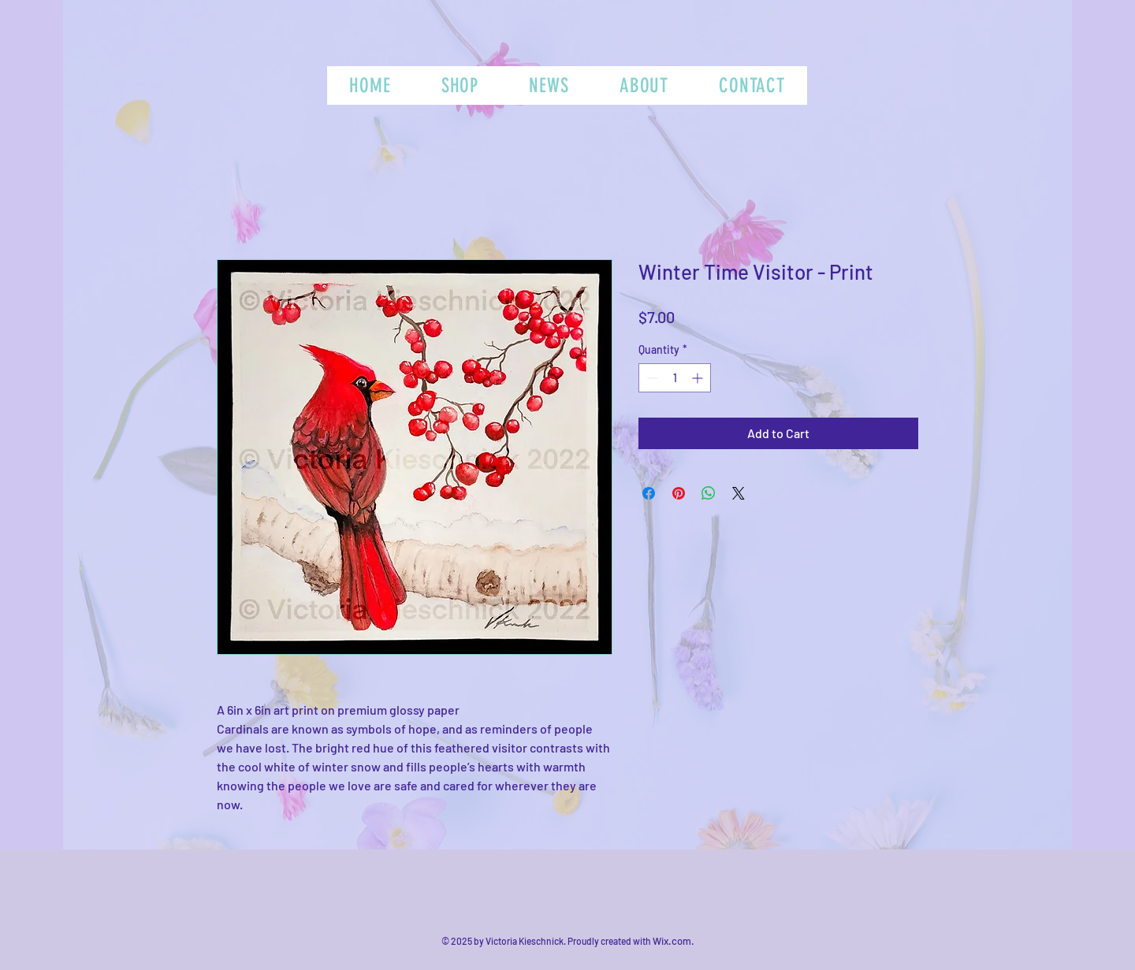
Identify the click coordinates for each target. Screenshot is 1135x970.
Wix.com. (673, 941)
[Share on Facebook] (648, 493)
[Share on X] (738, 493)
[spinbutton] (675, 378)
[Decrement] (651, 378)
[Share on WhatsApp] (708, 493)
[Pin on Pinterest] (678, 493)
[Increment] (699, 378)
